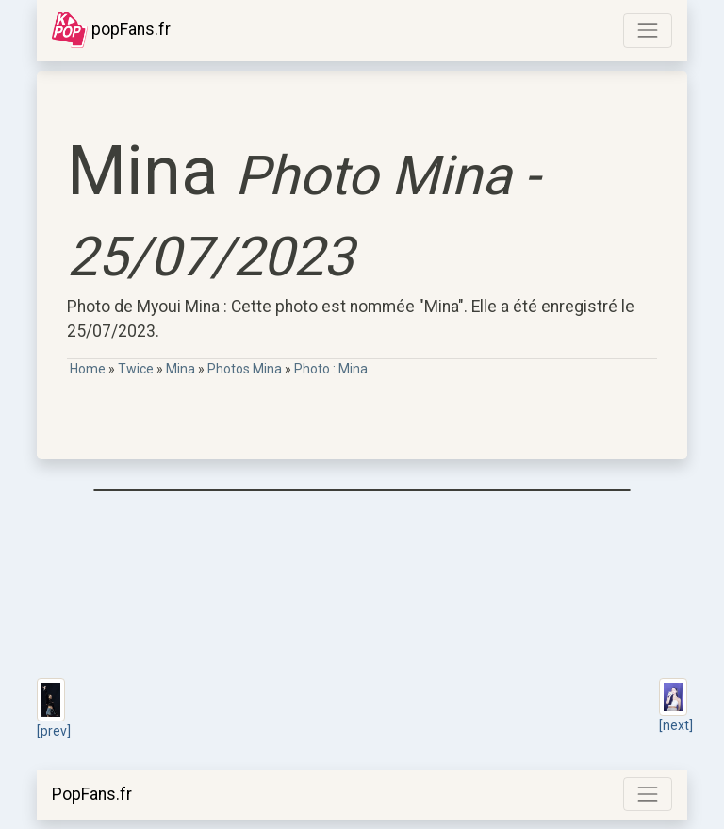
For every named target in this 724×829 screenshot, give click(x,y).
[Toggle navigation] (647, 30)
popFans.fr (111, 30)
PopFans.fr (92, 794)
